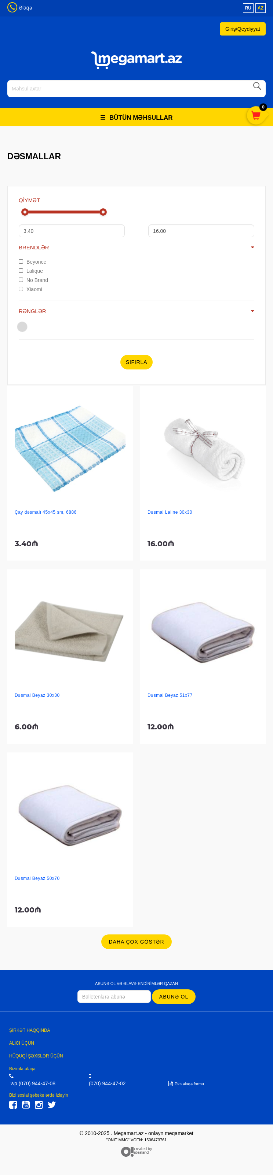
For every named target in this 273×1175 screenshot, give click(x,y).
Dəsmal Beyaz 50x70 (37, 878)
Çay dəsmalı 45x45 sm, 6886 (46, 512)
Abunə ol (173, 997)
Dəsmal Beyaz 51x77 (170, 695)
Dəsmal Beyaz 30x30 (37, 695)
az (260, 8)
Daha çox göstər (136, 942)
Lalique (31, 271)
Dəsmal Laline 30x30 (170, 512)
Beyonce (32, 262)
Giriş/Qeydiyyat (242, 29)
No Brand (33, 280)
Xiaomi (30, 289)
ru (248, 8)
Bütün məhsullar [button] (136, 117)
